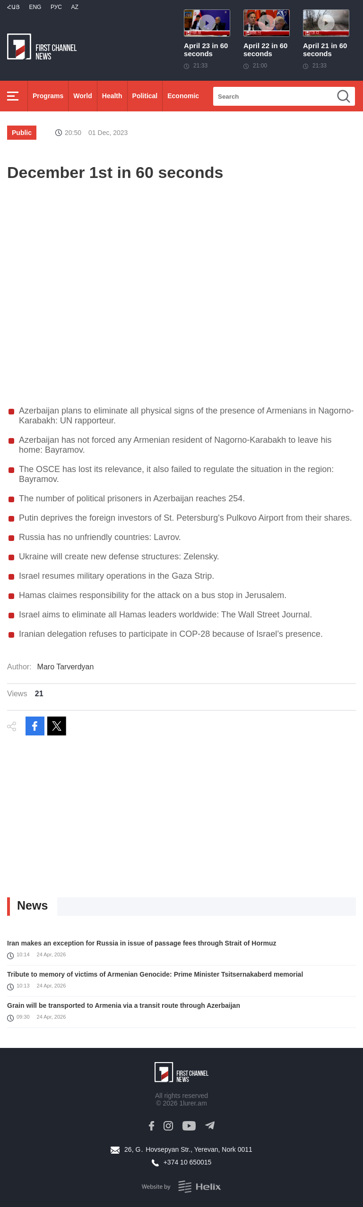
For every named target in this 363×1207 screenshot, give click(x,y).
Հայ (13, 7)
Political (145, 96)
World (82, 96)
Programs (48, 96)
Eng (35, 7)
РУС (56, 7)
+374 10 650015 (188, 1162)
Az (74, 7)
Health (112, 96)
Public (22, 132)
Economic (183, 96)
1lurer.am (193, 1103)
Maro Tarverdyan (65, 667)
